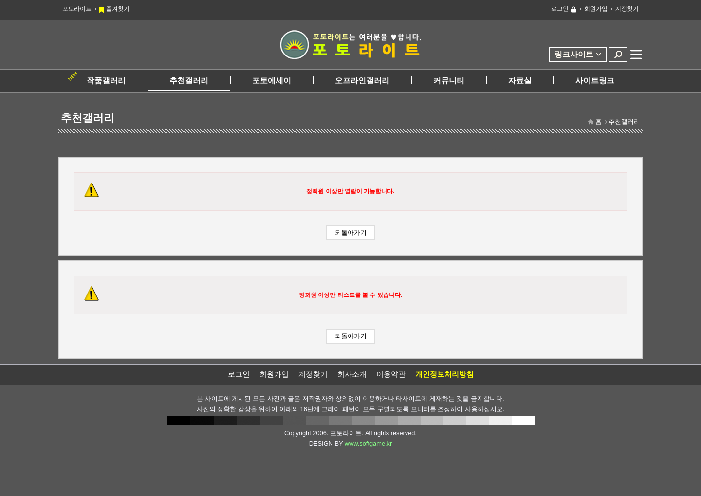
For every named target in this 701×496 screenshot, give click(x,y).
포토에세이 (271, 80)
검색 (618, 54)
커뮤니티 (448, 80)
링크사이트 (573, 54)
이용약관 (391, 374)
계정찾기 (627, 8)
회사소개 (352, 374)
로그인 (560, 8)
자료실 (520, 80)
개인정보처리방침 (444, 374)
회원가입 (596, 8)
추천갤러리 (188, 80)
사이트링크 (594, 80)
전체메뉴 (636, 54)
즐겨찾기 (117, 8)
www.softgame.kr (368, 443)
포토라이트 (77, 8)
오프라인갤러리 (362, 80)
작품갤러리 (106, 80)
